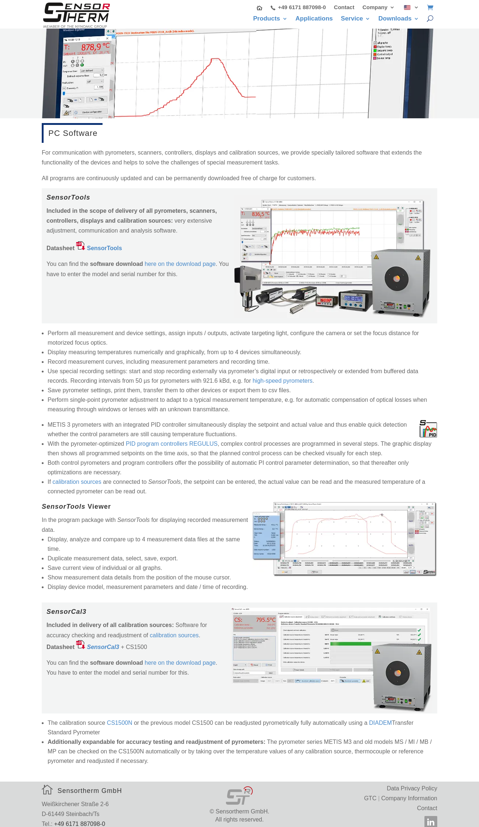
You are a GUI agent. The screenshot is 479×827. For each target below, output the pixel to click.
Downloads (395, 19)
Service (352, 19)
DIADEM (380, 718)
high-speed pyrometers (283, 376)
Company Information (409, 793)
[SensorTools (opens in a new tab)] (99, 244)
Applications (314, 19)
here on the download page (180, 259)
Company (375, 7)
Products (266, 19)
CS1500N (119, 718)
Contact (344, 7)
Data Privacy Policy (412, 783)
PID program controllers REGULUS (172, 439)
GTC (370, 793)
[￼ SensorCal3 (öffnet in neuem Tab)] (97, 642)
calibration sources (76, 477)
